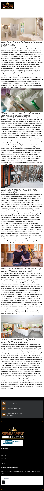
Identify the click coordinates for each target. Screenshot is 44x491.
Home (2, 453)
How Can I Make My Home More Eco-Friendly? (19, 191)
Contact (3, 463)
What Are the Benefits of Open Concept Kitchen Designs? (18, 341)
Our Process (4, 460)
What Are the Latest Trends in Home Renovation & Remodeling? (21, 114)
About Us (3, 455)
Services (3, 458)
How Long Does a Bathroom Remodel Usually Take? (21, 43)
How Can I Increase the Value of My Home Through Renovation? (21, 270)
